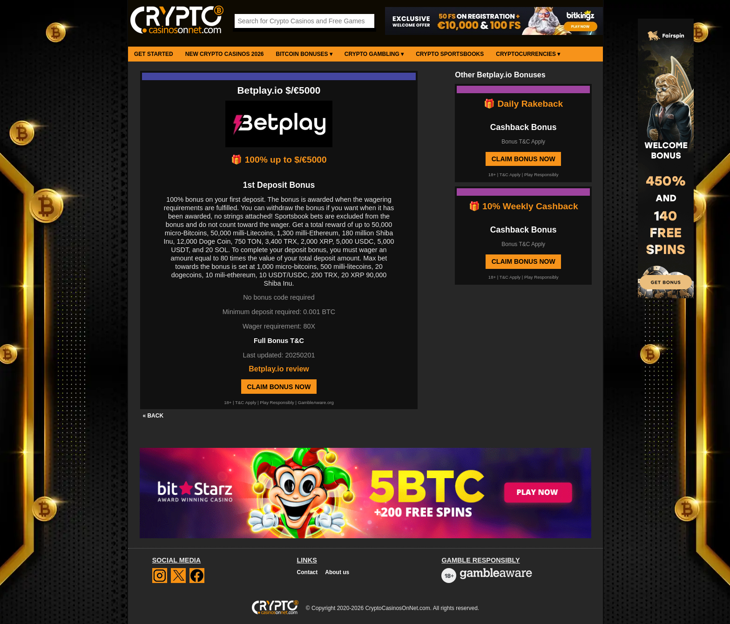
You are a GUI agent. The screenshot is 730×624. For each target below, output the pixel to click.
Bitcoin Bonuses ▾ (304, 54)
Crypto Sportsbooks (450, 54)
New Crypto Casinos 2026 (224, 54)
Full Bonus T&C (279, 340)
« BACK (152, 415)
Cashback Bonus (523, 127)
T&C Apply (245, 402)
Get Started (153, 54)
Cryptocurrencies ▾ (528, 54)
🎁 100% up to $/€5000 (278, 160)
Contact (307, 572)
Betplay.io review (279, 369)
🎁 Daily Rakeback (523, 104)
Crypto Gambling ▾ (374, 54)
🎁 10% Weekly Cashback (523, 206)
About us (337, 572)
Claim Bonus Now (279, 387)
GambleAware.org (316, 402)
